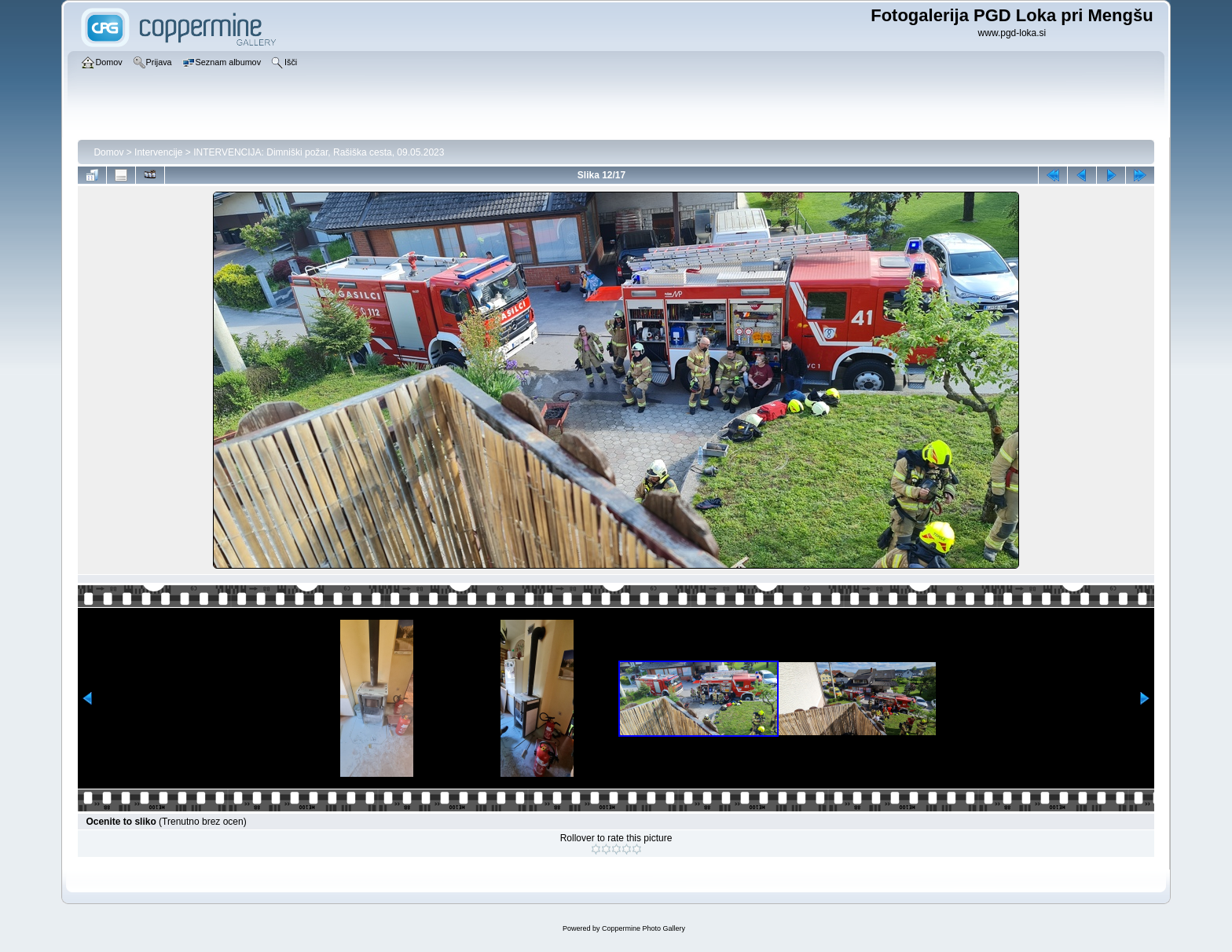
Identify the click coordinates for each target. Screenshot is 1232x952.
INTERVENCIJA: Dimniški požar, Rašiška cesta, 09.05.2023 (318, 152)
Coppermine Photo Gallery (643, 928)
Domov (108, 152)
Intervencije (158, 152)
